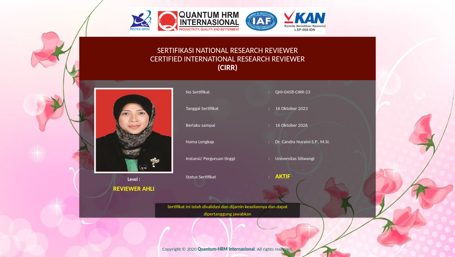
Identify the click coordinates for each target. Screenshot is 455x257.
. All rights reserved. (245, 249)
